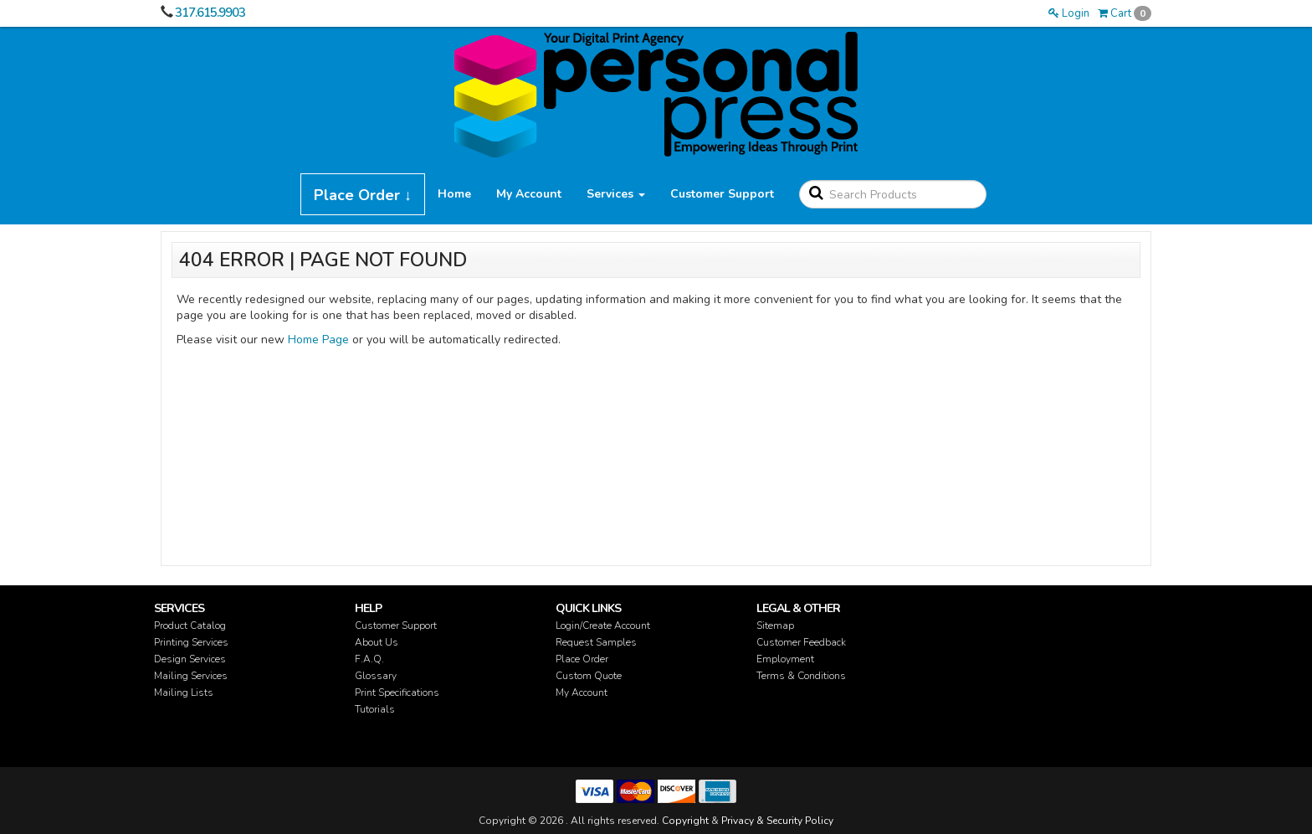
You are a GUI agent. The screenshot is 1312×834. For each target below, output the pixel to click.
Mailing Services (191, 675)
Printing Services (191, 642)
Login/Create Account (603, 625)
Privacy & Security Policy (777, 820)
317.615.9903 (210, 12)
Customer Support (722, 194)
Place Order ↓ (363, 195)
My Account (528, 194)
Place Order (582, 659)
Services (616, 194)
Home (454, 194)
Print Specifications (397, 692)
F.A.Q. (369, 659)
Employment (785, 659)
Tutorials (375, 709)
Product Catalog (190, 625)
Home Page (318, 340)
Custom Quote (589, 675)
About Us (376, 642)
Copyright (685, 820)
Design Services (190, 659)
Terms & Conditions (801, 675)
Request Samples (596, 642)
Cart (1124, 13)
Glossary (376, 675)
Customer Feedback (801, 642)
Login (1068, 13)
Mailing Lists (183, 692)
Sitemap (775, 625)
